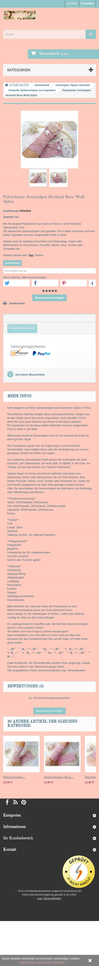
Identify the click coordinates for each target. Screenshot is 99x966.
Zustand (8, 216)
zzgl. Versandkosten (49, 898)
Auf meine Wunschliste (30, 374)
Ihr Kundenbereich (18, 838)
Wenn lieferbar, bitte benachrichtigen (25, 277)
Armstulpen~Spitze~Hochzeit (72, 85)
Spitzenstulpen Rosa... (58, 777)
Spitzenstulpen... (14, 777)
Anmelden (87, 3)
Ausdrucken (17, 303)
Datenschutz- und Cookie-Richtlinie (42, 962)
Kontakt (72, 3)
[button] (16, 283)
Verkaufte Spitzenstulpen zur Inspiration (32, 90)
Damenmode (42, 85)
